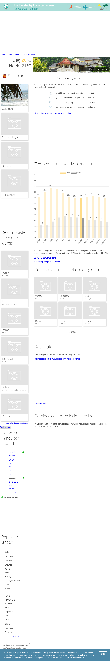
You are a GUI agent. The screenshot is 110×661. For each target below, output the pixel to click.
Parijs (5, 272)
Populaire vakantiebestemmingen (14, 423)
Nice (86, 296)
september (13, 481)
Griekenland (10, 599)
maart (11, 459)
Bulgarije (8, 632)
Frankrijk (5, 275)
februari (12, 456)
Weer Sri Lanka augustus (25, 54)
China (7, 624)
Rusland (8, 616)
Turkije (4, 361)
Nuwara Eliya (10, 137)
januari (12, 452)
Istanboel (7, 358)
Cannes (63, 321)
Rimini (38, 321)
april (11, 463)
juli (10, 474)
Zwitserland (9, 573)
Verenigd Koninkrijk (9, 304)
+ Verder (71, 331)
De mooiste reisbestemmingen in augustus (52, 113)
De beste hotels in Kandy (45, 257)
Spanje (7, 568)
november (13, 489)
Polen (7, 620)
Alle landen (16, 636)
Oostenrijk (9, 556)
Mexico (8, 585)
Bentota (6, 166)
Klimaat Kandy (40, 403)
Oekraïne (8, 564)
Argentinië (9, 612)
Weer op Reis (6, 54)
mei (10, 467)
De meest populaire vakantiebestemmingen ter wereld (57, 359)
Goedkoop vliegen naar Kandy (47, 262)
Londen (6, 301)
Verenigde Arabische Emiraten (14, 390)
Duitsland (8, 560)
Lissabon (88, 321)
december (13, 492)
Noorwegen (9, 628)
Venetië (38, 296)
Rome (5, 330)
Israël (7, 607)
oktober (12, 485)
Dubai (5, 387)
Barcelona (65, 296)
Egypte (7, 595)
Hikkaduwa (8, 194)
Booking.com (5, 427)
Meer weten (78, 658)
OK (103, 654)
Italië (4, 333)
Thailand (8, 604)
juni (10, 470)
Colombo (7, 108)
